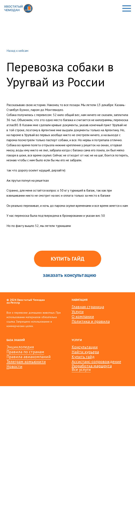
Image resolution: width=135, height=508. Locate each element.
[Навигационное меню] (126, 8)
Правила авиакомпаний (29, 356)
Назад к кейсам (17, 51)
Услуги (78, 311)
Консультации (85, 347)
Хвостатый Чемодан (31, 300)
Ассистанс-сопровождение (96, 361)
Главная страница (88, 306)
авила (104, 321)
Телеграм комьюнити (26, 361)
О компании (83, 316)
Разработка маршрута (92, 365)
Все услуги (81, 369)
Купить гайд (83, 356)
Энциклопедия (20, 347)
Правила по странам (25, 351)
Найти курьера (85, 351)
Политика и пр (85, 321)
